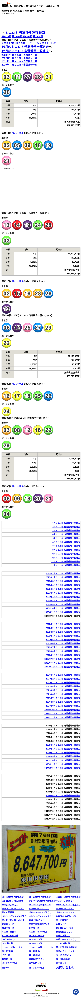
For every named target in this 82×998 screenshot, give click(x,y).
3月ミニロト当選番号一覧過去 (66, 530)
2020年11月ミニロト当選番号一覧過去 (62, 764)
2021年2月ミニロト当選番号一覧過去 (63, 679)
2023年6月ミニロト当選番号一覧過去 (63, 593)
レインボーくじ (9, 939)
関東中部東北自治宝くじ (40, 924)
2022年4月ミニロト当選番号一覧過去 (63, 636)
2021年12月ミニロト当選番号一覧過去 (62, 717)
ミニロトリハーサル (28, 43)
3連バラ (5, 968)
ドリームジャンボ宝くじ (40, 912)
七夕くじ (6, 955)
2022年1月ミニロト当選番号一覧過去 (63, 624)
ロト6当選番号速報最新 (40, 897)
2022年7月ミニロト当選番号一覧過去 (63, 647)
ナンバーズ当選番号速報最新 (42, 901)
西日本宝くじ (8, 928)
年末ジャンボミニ (10, 904)
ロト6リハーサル (36, 935)
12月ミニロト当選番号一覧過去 (65, 565)
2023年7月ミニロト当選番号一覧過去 (63, 596)
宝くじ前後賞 (8, 912)
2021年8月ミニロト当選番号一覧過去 (63, 702)
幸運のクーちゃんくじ (66, 939)
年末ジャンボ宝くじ (65, 901)
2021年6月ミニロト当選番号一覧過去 (63, 694)
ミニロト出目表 (48, 43)
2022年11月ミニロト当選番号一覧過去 (62, 663)
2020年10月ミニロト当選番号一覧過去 (62, 760)
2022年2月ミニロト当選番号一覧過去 (63, 628)
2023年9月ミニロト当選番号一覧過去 (63, 604)
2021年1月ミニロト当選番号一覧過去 (63, 675)
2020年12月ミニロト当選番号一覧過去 (62, 768)
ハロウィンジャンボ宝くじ (68, 904)
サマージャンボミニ (65, 908)
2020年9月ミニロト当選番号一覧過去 (63, 756)
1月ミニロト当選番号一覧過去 (66, 523)
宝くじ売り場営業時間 (66, 947)
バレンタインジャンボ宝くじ (15, 916)
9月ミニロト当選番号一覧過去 (66, 554)
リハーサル (17, 133)
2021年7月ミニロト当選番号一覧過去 (63, 698)
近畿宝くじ (61, 924)
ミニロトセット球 (10, 935)
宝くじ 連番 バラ (63, 955)
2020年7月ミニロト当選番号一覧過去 (63, 749)
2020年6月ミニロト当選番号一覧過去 (63, 745)
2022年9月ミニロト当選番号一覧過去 (63, 655)
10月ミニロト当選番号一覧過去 (65, 558)
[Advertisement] (41, 21)
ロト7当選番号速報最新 (12, 897)
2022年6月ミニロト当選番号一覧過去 (63, 643)
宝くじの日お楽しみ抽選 (13, 920)
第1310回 (17, 36)
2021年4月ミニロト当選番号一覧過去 (63, 686)
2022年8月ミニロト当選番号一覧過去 (63, 651)
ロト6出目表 (34, 955)
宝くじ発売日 (62, 920)
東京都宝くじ (8, 924)
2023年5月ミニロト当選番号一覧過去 (63, 589)
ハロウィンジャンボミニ (13, 908)
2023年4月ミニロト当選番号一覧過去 (63, 585)
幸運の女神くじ (63, 935)
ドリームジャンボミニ (66, 912)
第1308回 (38, 36)
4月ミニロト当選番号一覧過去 (66, 534)
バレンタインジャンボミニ (41, 916)
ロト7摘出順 (34, 951)
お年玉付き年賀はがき (66, 916)
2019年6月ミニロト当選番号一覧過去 (63, 795)
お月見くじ (7, 959)
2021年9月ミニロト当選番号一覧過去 (63, 706)
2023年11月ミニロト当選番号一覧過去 (62, 612)
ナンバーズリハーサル (12, 947)
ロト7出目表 (7, 951)
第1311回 (6, 36)
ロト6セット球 (35, 939)
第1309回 (27, 36)
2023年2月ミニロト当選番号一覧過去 (63, 577)
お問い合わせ (65, 967)
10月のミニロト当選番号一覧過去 (25, 46)
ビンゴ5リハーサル (65, 928)
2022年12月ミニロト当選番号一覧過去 (62, 667)
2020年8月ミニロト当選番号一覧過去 (63, 752)
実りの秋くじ (35, 963)
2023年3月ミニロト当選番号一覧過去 (63, 581)
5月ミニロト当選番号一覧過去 (66, 538)
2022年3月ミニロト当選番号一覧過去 (63, 632)
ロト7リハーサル (36, 968)
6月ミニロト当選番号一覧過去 (66, 542)
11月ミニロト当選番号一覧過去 (65, 561)
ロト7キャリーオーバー (40, 904)
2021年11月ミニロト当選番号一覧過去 (62, 713)
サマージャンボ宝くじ (39, 908)
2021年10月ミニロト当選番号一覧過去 (62, 709)
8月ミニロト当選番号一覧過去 (66, 550)
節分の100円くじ (37, 959)
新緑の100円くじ (37, 920)
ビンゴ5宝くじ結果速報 (12, 901)
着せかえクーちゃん (65, 951)
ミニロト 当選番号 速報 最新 (25, 32)
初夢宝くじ (34, 928)
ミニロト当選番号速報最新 (68, 897)
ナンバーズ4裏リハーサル (41, 947)
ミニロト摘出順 (10, 43)
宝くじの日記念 (63, 959)
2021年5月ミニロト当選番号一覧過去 (63, 690)
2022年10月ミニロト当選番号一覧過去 (62, 659)
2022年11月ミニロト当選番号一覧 (19, 58)
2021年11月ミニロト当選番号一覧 (19, 61)
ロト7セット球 (35, 943)
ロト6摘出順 (7, 943)
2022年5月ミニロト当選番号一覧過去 (63, 639)
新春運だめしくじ (64, 932)
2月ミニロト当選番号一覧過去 (66, 526)
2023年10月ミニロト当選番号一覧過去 (62, 608)
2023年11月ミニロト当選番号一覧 (19, 55)
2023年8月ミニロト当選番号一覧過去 (63, 600)
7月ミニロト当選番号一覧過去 (66, 546)
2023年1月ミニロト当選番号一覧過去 (63, 573)
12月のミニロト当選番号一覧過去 (25, 51)
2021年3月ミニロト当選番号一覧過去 (63, 682)
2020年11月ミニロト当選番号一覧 (19, 64)
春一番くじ (61, 963)
